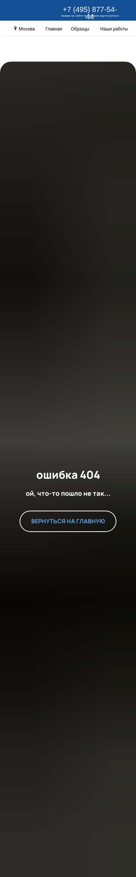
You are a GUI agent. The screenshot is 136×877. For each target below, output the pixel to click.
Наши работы (114, 29)
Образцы (80, 29)
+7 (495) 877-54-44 (90, 13)
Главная (54, 29)
